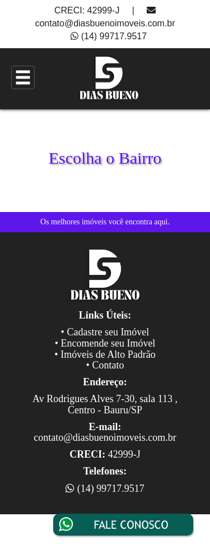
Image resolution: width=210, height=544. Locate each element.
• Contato (105, 365)
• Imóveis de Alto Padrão (104, 354)
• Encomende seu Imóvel (105, 343)
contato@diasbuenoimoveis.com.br (105, 23)
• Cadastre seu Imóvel (105, 332)
